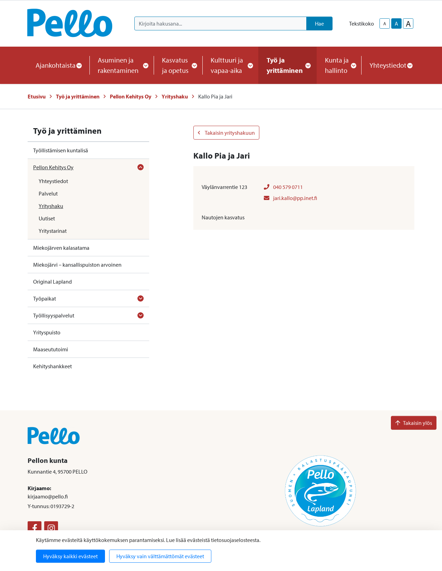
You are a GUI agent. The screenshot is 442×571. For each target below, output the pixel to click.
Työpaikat (44, 298)
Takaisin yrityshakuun (226, 132)
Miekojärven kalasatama (61, 247)
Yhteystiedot (53, 181)
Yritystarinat (53, 230)
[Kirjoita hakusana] (220, 23)
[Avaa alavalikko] (140, 167)
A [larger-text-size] (408, 23)
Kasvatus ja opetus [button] (178, 65)
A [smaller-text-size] (384, 23)
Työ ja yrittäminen (77, 96)
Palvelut (48, 193)
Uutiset (47, 218)
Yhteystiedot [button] (390, 65)
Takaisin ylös (413, 422)
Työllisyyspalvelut (53, 315)
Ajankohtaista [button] (58, 65)
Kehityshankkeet (52, 366)
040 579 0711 (283, 186)
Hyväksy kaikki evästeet (70, 556)
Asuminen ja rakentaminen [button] (121, 65)
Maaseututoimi (50, 349)
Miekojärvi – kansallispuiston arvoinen (77, 264)
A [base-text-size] (396, 23)
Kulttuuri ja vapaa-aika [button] (230, 65)
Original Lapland (52, 281)
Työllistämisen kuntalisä (60, 150)
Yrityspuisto (46, 332)
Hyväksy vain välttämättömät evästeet (160, 556)
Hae (319, 23)
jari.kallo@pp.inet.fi (290, 197)
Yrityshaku (175, 96)
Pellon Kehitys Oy (130, 96)
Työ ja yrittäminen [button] (287, 65)
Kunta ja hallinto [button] (339, 65)
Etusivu (37, 96)
